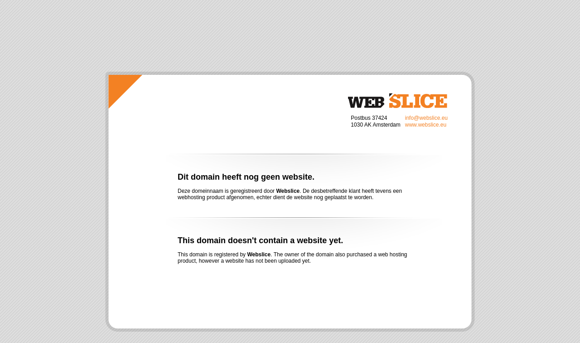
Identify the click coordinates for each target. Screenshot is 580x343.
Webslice (397, 100)
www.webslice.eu (425, 125)
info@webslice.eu (426, 118)
